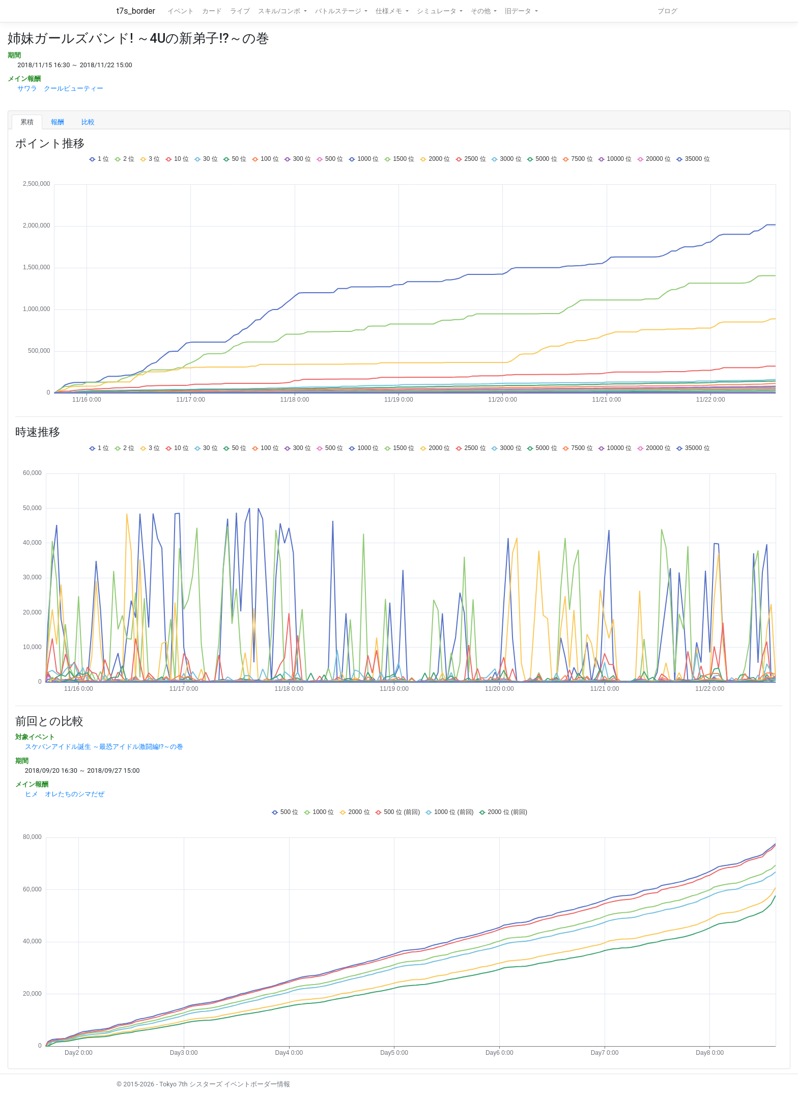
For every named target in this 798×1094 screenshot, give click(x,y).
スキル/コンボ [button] (280, 11)
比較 (88, 122)
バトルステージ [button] (339, 11)
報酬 (57, 122)
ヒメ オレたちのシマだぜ (64, 794)
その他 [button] (481, 11)
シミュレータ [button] (437, 11)
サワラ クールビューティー (60, 88)
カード (212, 11)
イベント (180, 11)
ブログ (667, 11)
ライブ (240, 11)
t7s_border (136, 11)
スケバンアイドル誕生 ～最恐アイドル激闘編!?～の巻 (104, 746)
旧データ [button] (519, 11)
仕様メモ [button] (390, 11)
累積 (27, 122)
